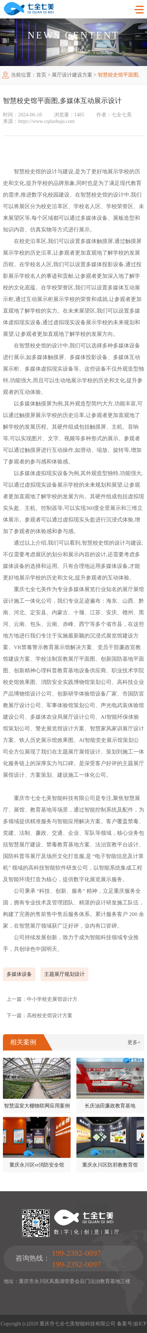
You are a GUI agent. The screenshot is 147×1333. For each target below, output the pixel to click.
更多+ (133, 1042)
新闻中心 (73, 49)
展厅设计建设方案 (72, 75)
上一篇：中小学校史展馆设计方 (42, 999)
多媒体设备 (19, 974)
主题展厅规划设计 (64, 974)
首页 (41, 75)
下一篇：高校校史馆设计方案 (39, 1015)
